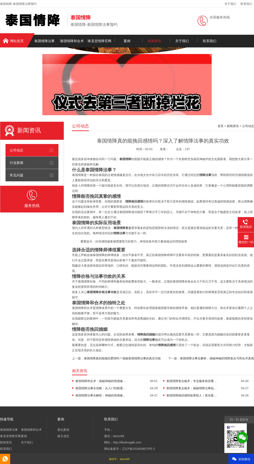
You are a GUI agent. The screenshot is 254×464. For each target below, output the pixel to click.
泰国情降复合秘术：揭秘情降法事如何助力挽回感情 (191, 388)
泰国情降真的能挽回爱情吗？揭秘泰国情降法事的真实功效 (122, 358)
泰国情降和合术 (72, 41)
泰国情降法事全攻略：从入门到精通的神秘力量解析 (100, 388)
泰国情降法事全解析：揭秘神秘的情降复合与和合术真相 (217, 358)
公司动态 (16, 150)
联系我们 (246, 4)
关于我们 (230, 4)
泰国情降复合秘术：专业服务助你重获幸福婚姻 (191, 381)
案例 (127, 41)
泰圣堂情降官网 (99, 41)
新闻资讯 (154, 41)
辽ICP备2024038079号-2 (138, 448)
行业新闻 (16, 163)
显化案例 (63, 429)
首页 (221, 126)
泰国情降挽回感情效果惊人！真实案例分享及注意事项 (191, 395)
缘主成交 (63, 436)
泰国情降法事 (44, 41)
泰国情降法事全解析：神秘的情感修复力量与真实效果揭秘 (100, 395)
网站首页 (17, 41)
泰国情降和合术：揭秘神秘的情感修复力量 (100, 381)
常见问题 (16, 175)
